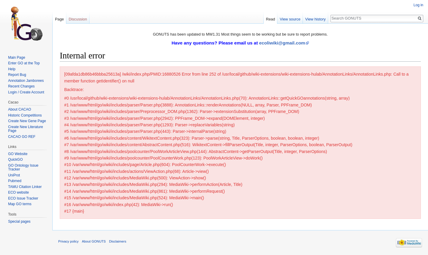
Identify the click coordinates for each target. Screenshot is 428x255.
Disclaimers (117, 241)
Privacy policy (68, 241)
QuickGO (15, 159)
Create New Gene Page (27, 121)
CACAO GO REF (21, 137)
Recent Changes (21, 86)
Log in (418, 5)
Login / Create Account (26, 92)
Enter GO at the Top (24, 63)
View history (315, 19)
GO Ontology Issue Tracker (23, 167)
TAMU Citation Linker (25, 187)
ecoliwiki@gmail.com (282, 42)
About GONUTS (94, 241)
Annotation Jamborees (26, 81)
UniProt (14, 175)
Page (59, 19)
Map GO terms (20, 204)
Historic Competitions (25, 115)
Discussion (78, 19)
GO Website (17, 154)
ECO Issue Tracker (23, 198)
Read (270, 19)
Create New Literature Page (25, 129)
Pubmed (14, 181)
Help (11, 69)
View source (290, 19)
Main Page (16, 57)
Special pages (19, 221)
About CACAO (19, 109)
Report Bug (17, 75)
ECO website (18, 192)
